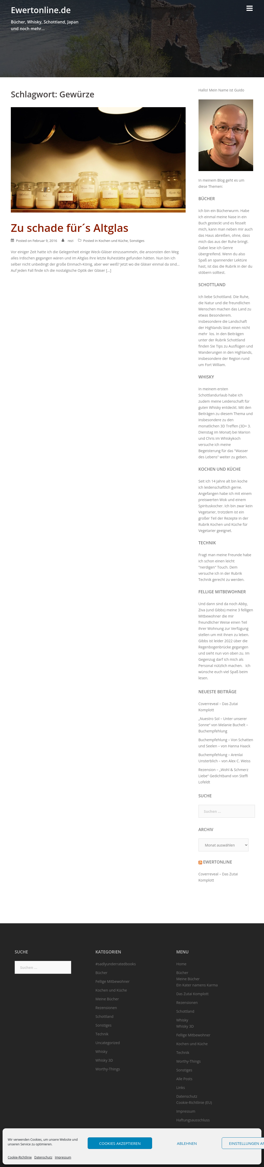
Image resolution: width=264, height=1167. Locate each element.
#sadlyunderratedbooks (115, 963)
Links (180, 1087)
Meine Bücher (107, 998)
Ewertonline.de (41, 9)
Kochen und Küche (113, 240)
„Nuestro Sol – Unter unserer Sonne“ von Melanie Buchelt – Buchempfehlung (223, 724)
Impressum (63, 1157)
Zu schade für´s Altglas (69, 227)
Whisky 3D (104, 1060)
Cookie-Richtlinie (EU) (194, 1102)
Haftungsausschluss (193, 1120)
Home (181, 963)
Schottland (212, 284)
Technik (207, 543)
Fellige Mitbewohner (222, 592)
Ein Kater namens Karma (197, 985)
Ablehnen (187, 1143)
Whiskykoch (231, 438)
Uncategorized (107, 1042)
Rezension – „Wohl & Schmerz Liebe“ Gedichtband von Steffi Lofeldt (224, 775)
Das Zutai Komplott (192, 993)
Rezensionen (106, 1007)
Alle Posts (184, 1078)
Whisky (206, 377)
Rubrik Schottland (230, 339)
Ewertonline (217, 862)
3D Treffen (229, 426)
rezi (70, 240)
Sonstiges (137, 240)
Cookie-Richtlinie (20, 1157)
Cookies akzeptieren (120, 1143)
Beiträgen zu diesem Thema (222, 413)
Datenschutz (43, 1157)
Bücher (207, 198)
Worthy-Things (107, 1069)
